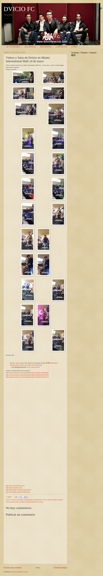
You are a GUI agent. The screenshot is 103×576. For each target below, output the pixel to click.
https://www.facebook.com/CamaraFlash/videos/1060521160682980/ (27, 373)
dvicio (14, 500)
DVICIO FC (19, 9)
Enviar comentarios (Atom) (20, 572)
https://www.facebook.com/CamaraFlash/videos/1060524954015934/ (27, 375)
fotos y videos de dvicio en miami (53, 500)
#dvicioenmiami (15, 365)
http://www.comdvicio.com (14, 488)
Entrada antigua (60, 568)
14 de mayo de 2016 (33, 367)
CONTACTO (61, 47)
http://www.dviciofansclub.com (15, 485)
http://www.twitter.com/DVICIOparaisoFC (18, 490)
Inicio (37, 568)
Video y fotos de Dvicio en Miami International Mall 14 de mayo (24, 502)
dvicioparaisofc (37, 500)
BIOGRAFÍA (46, 47)
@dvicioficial (54, 363)
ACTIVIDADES (13, 47)
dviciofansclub (28, 500)
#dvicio (22, 365)
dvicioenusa (19, 500)
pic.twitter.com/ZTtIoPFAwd (33, 365)
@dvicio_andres (15, 363)
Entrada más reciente (12, 568)
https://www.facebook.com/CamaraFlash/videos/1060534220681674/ (27, 377)
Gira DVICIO (30, 47)
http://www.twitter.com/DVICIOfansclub (18, 492)
